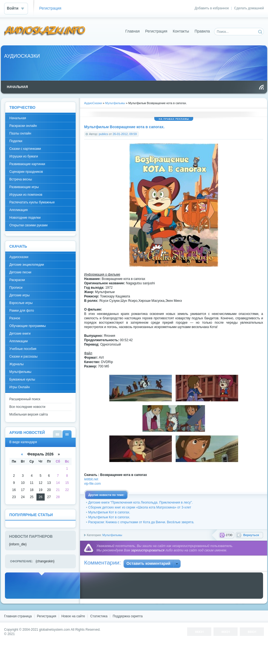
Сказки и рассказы (23, 356)
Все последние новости (27, 407)
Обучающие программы (27, 326)
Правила (202, 31)
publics (103, 134)
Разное (14, 318)
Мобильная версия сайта (28, 414)
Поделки (15, 141)
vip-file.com (92, 484)
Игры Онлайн (19, 387)
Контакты (181, 31)
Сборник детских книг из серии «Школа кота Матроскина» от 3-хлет (139, 507)
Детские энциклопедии (26, 265)
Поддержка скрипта (127, 616)
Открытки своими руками (28, 225)
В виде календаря (67, 434)
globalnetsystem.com (54, 630)
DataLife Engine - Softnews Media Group (45, 31)
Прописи (15, 288)
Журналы (16, 364)
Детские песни (20, 272)
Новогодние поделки (25, 218)
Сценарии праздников (26, 172)
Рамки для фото (21, 310)
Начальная (17, 118)
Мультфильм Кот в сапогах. (109, 512)
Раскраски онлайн (23, 126)
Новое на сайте (73, 616)
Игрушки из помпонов (25, 195)
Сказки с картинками (25, 149)
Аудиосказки (18, 257)
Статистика (98, 616)
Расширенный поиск (24, 399)
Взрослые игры (21, 303)
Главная (132, 31)
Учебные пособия (22, 349)
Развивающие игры (24, 187)
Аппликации (18, 341)
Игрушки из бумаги (23, 156)
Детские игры (19, 295)
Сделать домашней (249, 8)
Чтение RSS (261, 87)
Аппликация (18, 210)
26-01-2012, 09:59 (125, 134)
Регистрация (50, 8)
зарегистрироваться (147, 550)
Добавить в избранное (212, 8)
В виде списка (57, 434)
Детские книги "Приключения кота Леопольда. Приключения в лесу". (140, 502)
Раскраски (17, 280)
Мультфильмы (112, 535)
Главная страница (18, 616)
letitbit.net (91, 479)
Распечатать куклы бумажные (32, 202)
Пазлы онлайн (20, 133)
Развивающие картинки (27, 164)
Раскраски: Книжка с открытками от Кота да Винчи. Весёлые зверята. (141, 522)
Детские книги (19, 333)
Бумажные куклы (22, 379)
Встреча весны (20, 179)
